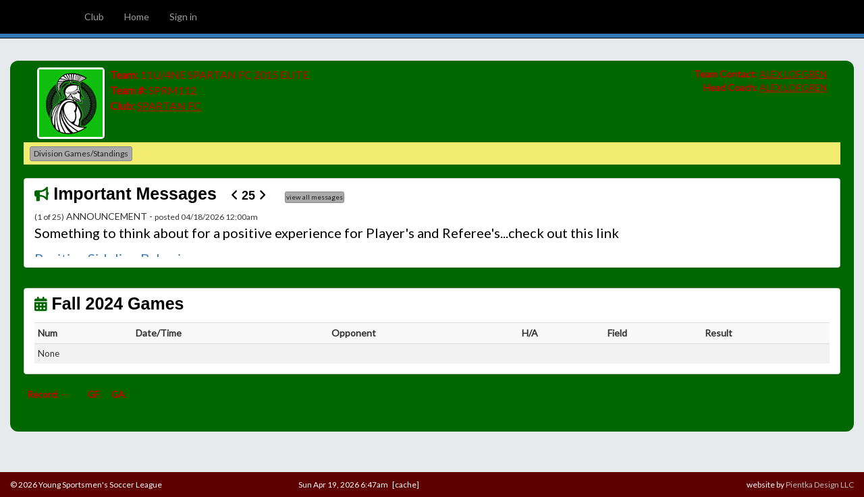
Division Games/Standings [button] (81, 153)
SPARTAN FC (169, 105)
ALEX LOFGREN (793, 74)
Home (136, 16)
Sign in (183, 16)
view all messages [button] (314, 197)
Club (94, 16)
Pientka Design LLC (820, 484)
